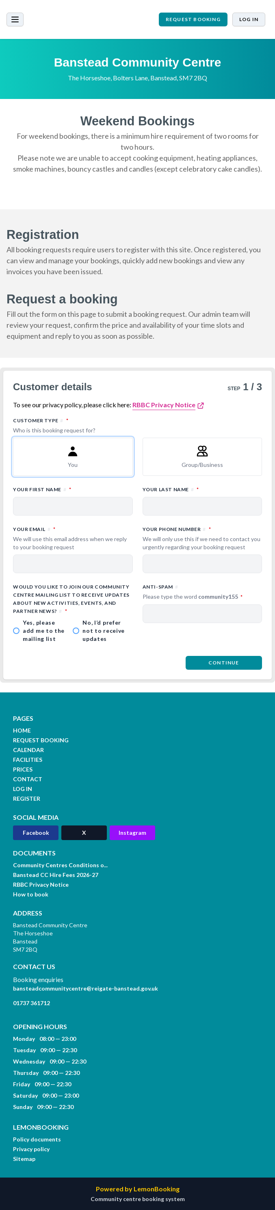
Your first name (73, 489)
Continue (223, 663)
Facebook (36, 832)
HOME (22, 730)
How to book (30, 894)
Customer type (137, 425)
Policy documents (37, 1139)
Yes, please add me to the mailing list (44, 630)
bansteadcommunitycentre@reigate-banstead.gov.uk (85, 988)
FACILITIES (27, 759)
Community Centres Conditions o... (60, 865)
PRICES (22, 769)
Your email (73, 538)
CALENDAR (28, 749)
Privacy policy (31, 1149)
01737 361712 (31, 1002)
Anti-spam (202, 592)
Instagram (132, 832)
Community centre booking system (138, 1198)
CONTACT (27, 779)
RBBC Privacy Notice (163, 404)
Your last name (202, 489)
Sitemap (24, 1158)
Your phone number (202, 538)
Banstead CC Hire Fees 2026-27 (55, 874)
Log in (248, 19)
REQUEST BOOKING (193, 19)
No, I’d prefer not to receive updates (103, 630)
